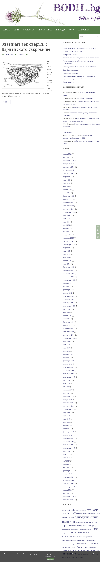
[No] (97, 557)
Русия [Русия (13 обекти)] (94, 501)
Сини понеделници (71, 81)
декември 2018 (68, 396)
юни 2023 (66, 250)
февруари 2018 (68, 425)
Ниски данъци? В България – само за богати (80, 66)
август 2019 (67, 374)
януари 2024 (67, 231)
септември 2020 (69, 333)
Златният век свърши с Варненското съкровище (26, 46)
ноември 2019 (68, 365)
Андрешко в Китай (70, 54)
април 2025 (67, 187)
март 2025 (67, 190)
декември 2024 (68, 200)
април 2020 (67, 349)
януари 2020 (67, 358)
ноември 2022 (68, 270)
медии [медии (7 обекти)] (88, 536)
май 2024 (66, 222)
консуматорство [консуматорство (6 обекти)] (72, 536)
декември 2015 (68, 492)
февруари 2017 (68, 463)
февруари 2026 (68, 158)
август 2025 (67, 174)
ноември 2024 (68, 203)
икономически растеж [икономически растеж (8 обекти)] (83, 529)
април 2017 (67, 457)
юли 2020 (66, 339)
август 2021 (67, 304)
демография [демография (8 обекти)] (81, 518)
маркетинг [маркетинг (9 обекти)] (81, 535)
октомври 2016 (68, 476)
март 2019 (67, 387)
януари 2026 (67, 162)
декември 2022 (68, 266)
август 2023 (67, 244)
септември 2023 (69, 241)
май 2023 (66, 254)
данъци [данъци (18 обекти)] (80, 509)
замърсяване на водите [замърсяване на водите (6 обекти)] (86, 521)
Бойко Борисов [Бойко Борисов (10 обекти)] (74, 502)
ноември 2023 (68, 235)
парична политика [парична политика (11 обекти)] (80, 542)
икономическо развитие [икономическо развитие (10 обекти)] (73, 531)
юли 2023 (66, 247)
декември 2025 (68, 165)
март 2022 (67, 282)
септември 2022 (69, 276)
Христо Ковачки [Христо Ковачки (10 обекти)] (74, 505)
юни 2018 (66, 412)
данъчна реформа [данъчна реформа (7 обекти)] (82, 514)
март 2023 (67, 260)
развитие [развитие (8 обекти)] (86, 546)
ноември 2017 (68, 435)
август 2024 (67, 212)
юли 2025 (66, 178)
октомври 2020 (68, 330)
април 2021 (67, 311)
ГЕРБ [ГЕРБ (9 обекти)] (89, 502)
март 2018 (67, 422)
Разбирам (50, 559)
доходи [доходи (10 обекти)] (90, 517)
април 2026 (67, 152)
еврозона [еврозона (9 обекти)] (66, 521)
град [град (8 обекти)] (72, 509)
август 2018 (67, 406)
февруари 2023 (68, 263)
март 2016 (67, 485)
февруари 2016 (68, 488)
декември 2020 (68, 323)
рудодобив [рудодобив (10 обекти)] (74, 549)
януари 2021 (67, 320)
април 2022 (67, 279)
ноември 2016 (68, 473)
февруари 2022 (68, 285)
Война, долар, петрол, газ (73, 51)
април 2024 (67, 225)
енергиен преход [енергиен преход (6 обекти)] (75, 521)
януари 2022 (67, 289)
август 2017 (67, 444)
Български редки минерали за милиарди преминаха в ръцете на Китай (79, 77)
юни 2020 (66, 342)
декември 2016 (68, 469)
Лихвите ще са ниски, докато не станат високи (81, 58)
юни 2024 (66, 219)
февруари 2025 (68, 193)
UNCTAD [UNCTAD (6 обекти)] (64, 502)
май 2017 (66, 454)
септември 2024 (69, 209)
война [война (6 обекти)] (98, 505)
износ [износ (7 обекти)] (68, 525)
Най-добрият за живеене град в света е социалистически (81, 118)
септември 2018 (69, 403)
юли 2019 (66, 377)
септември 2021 (69, 301)
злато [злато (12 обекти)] (96, 520)
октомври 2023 (68, 238)
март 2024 (67, 228)
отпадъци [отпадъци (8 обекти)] (92, 539)
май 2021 (66, 308)
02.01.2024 (9, 54)
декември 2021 (68, 292)
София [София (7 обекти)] (64, 505)
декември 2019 (68, 362)
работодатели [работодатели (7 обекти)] (78, 546)
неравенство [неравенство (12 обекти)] (68, 539)
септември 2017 (69, 441)
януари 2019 (67, 393)
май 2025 (66, 184)
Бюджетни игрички (70, 73)
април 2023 (67, 257)
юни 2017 (66, 450)
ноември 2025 (68, 168)
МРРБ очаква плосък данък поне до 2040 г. (79, 48)
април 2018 (67, 419)
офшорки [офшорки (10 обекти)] (66, 542)
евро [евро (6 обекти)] (95, 518)
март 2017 (67, 460)
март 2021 (67, 314)
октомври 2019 (68, 368)
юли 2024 (66, 216)
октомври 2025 (68, 171)
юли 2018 (66, 409)
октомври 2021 (68, 298)
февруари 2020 (68, 355)
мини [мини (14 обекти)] (94, 535)
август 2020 (67, 336)
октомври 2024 (68, 206)
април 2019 (67, 384)
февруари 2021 (68, 317)
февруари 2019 (68, 390)
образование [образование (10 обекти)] (82, 539)
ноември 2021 (68, 295)
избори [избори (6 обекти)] (64, 525)
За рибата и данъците (71, 69)
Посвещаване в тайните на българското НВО (78, 135)
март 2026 (67, 155)
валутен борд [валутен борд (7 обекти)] (91, 505)
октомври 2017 (68, 438)
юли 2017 (66, 447)
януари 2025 (67, 197)
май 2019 (66, 381)
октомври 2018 (68, 400)
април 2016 (67, 482)
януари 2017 (67, 466)
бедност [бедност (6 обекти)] (85, 505)
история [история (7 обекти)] (64, 536)
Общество (22, 54)
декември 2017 (68, 431)
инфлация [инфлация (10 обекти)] (91, 531)
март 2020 (67, 352)
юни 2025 (66, 181)
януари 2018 (67, 428)
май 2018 (66, 415)
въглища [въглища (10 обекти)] (66, 509)
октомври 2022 (68, 273)
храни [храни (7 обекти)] (81, 549)
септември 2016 (69, 479)
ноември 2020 (68, 327)
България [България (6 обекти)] (84, 502)
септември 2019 (69, 371)
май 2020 (66, 346)
